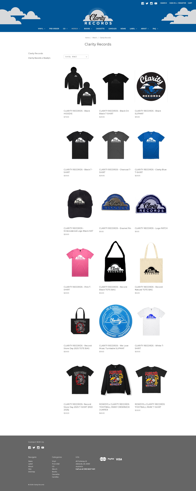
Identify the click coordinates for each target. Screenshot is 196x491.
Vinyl (41, 28)
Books (88, 28)
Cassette (100, 28)
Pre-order (54, 28)
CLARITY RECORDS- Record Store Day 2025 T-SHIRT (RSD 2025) (78, 407)
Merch (76, 28)
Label (133, 28)
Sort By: (68, 57)
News (123, 28)
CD (65, 28)
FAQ (155, 28)
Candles (112, 28)
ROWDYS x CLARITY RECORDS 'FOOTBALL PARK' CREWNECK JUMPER (114, 407)
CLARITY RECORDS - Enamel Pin (115, 228)
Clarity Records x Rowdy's (39, 58)
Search (163, 3)
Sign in (173, 3)
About (145, 28)
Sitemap (31, 472)
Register (182, 3)
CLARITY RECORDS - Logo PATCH (151, 228)
